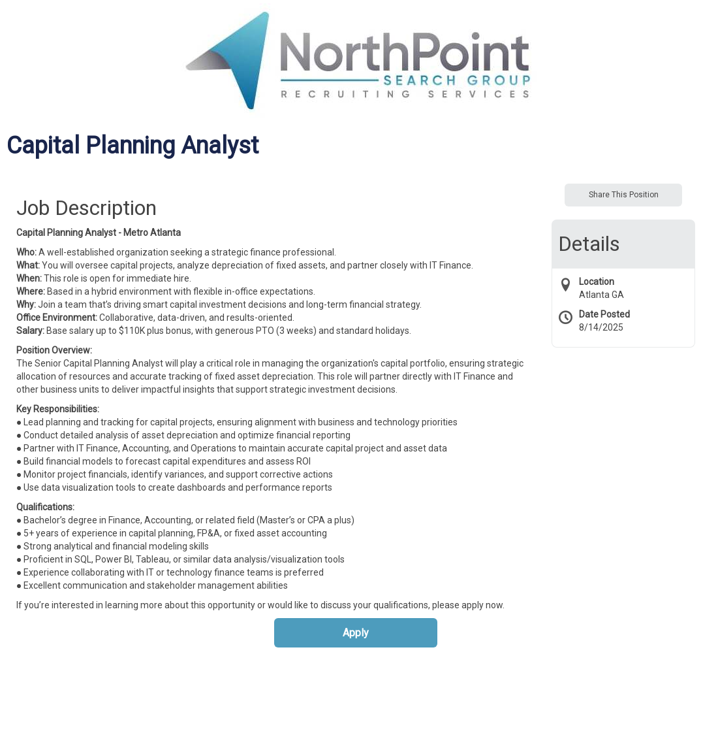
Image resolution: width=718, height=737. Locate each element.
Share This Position (624, 194)
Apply (356, 633)
